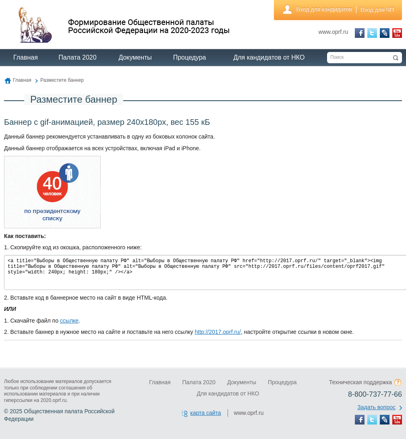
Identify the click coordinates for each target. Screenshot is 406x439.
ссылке (69, 320)
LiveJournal (384, 33)
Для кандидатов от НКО (268, 57)
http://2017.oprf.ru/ (217, 332)
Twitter (372, 33)
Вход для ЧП (377, 9)
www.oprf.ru (333, 32)
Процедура (189, 57)
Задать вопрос (376, 407)
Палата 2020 (77, 57)
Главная (25, 57)
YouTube (397, 33)
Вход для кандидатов (324, 9)
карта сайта (205, 413)
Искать (395, 57)
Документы (134, 57)
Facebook (360, 33)
